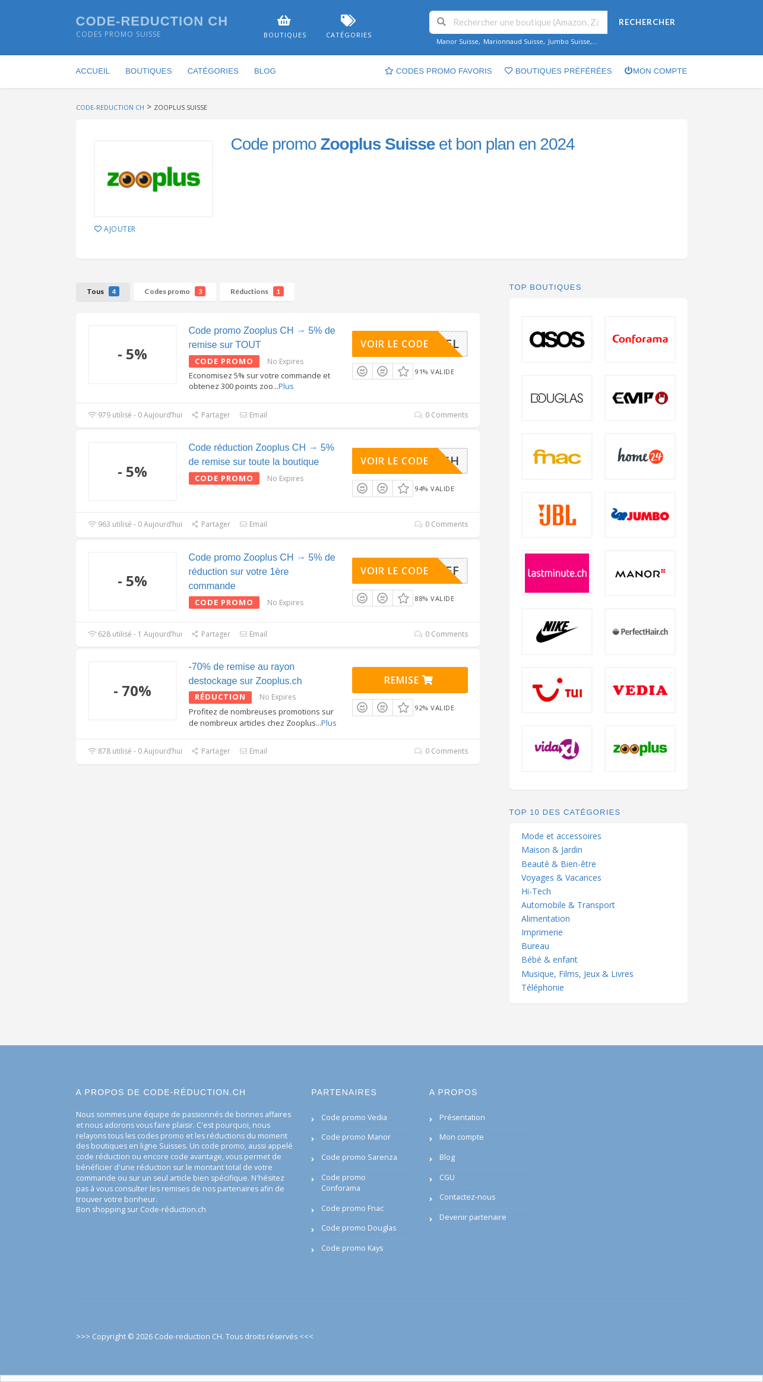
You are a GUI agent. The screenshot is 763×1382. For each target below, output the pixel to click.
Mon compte (656, 70)
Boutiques (148, 71)
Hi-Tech (536, 891)
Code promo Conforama (343, 1183)
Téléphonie (542, 987)
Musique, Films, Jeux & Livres (577, 974)
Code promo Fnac (352, 1208)
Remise (408, 680)
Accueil (93, 71)
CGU (447, 1177)
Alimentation (545, 918)
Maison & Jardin (551, 850)
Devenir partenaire (472, 1217)
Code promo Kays (352, 1248)
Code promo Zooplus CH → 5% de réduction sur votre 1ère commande (262, 571)
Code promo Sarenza (359, 1157)
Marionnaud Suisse (513, 41)
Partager (210, 415)
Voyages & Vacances (561, 877)
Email (253, 415)
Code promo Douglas (358, 1228)
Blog (265, 71)
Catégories (213, 71)
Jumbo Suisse (569, 41)
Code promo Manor (356, 1137)
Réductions (257, 291)
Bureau (535, 946)
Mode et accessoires (561, 836)
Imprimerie (542, 932)
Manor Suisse (457, 41)
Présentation (462, 1117)
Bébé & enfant (549, 959)
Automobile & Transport (568, 905)
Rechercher (647, 22)
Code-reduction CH (152, 21)
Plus (286, 386)
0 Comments (440, 415)
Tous (103, 291)
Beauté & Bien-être (558, 864)
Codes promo (174, 291)
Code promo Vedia (354, 1117)
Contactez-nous (467, 1197)
